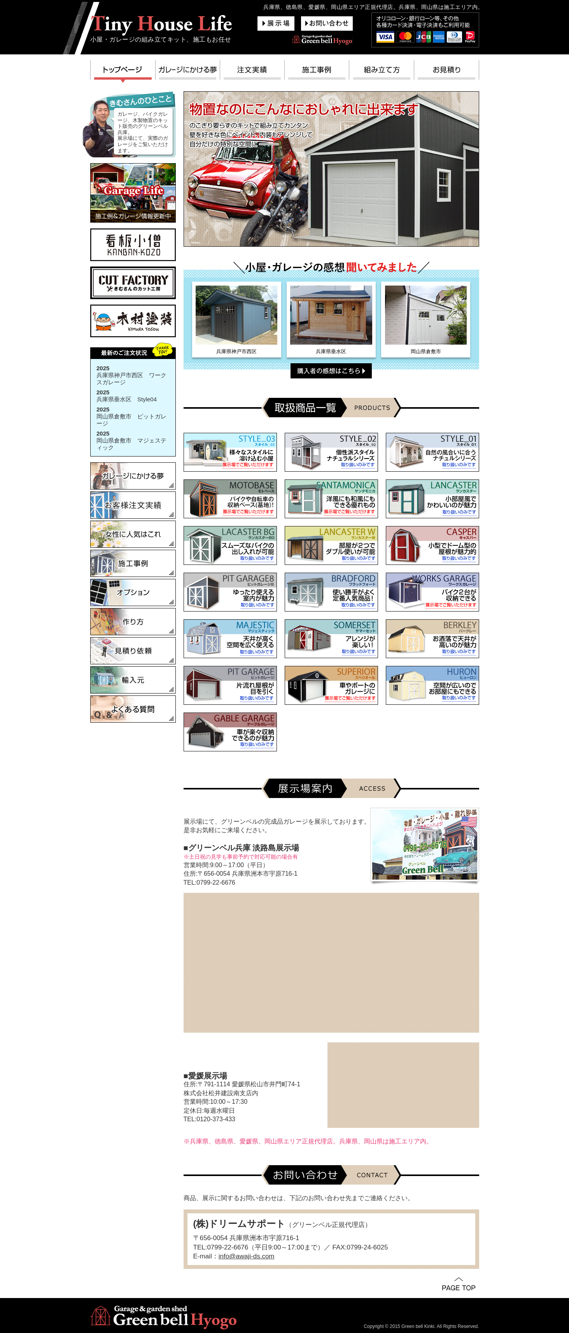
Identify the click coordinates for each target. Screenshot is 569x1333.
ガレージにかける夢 (188, 72)
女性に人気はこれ (133, 534)
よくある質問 (133, 709)
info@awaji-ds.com (247, 1256)
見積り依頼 (133, 650)
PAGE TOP (459, 1284)
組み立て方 (381, 72)
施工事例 (317, 72)
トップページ (123, 72)
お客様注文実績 (133, 505)
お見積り (446, 72)
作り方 (133, 621)
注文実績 (252, 72)
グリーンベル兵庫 (161, 25)
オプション (133, 592)
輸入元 (133, 680)
